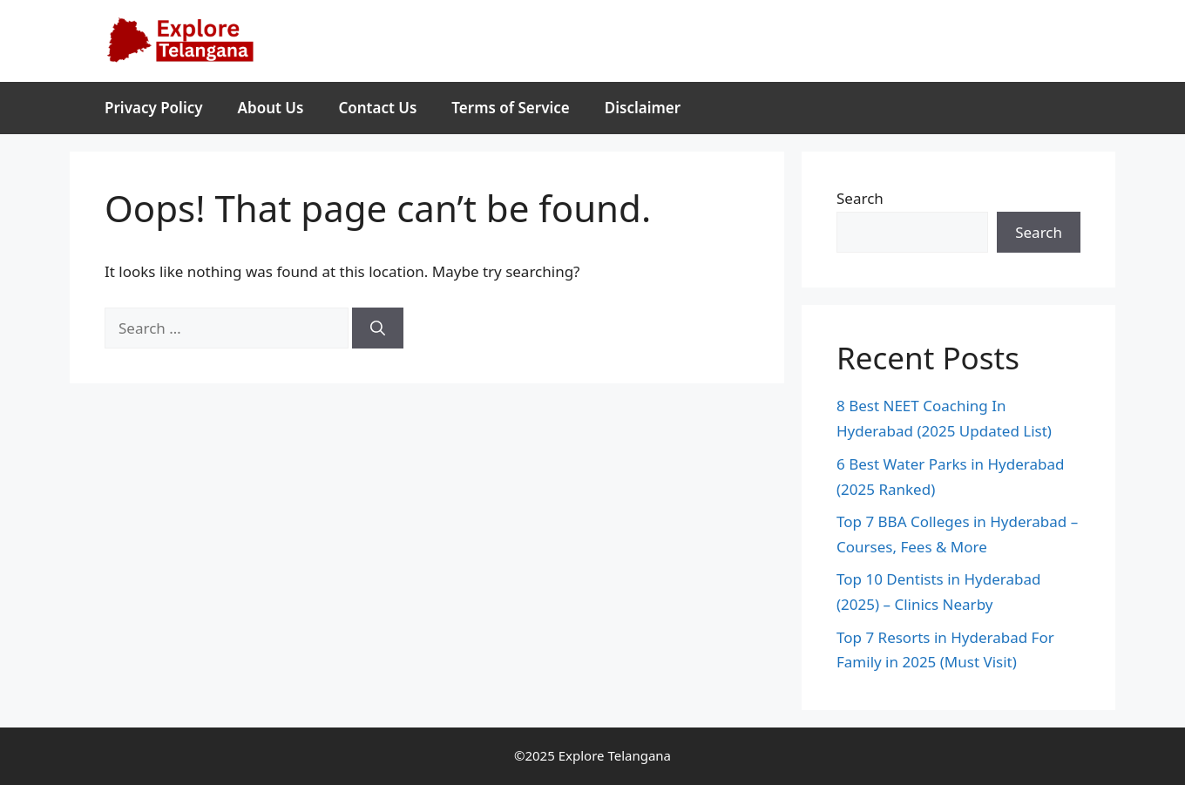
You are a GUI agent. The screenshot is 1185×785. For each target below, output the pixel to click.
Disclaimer (643, 108)
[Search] (377, 328)
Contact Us (377, 108)
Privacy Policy (154, 108)
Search (860, 198)
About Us (271, 108)
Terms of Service (510, 108)
